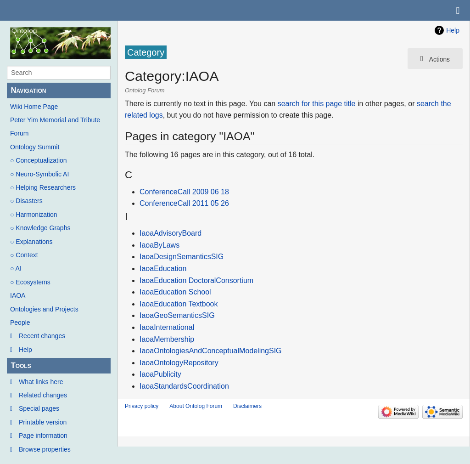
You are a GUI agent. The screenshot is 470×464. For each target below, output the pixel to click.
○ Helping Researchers (43, 187)
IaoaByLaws (159, 245)
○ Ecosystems (30, 282)
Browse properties (45, 449)
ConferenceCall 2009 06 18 (184, 192)
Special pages (39, 408)
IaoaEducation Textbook (179, 304)
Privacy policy (141, 406)
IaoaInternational (167, 327)
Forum (19, 133)
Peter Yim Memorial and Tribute (55, 120)
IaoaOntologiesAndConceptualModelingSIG (211, 351)
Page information (43, 435)
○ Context (24, 255)
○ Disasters (26, 200)
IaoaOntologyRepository (179, 363)
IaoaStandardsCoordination (184, 386)
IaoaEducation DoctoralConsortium (196, 280)
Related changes (43, 395)
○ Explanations (31, 241)
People (20, 322)
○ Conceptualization (38, 160)
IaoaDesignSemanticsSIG (182, 256)
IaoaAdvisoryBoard (170, 233)
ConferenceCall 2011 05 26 (184, 203)
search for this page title (317, 104)
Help (25, 349)
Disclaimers (247, 406)
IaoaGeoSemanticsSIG (177, 315)
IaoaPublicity (160, 374)
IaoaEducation (163, 268)
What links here (41, 381)
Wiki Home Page (34, 106)
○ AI (16, 268)
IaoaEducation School (175, 292)
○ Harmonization (33, 214)
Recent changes (42, 336)
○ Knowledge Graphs (40, 228)
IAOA (17, 295)
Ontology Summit (34, 147)
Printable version (43, 422)
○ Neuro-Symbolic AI (39, 174)
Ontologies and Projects (44, 309)
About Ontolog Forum (195, 406)
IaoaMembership (167, 339)
